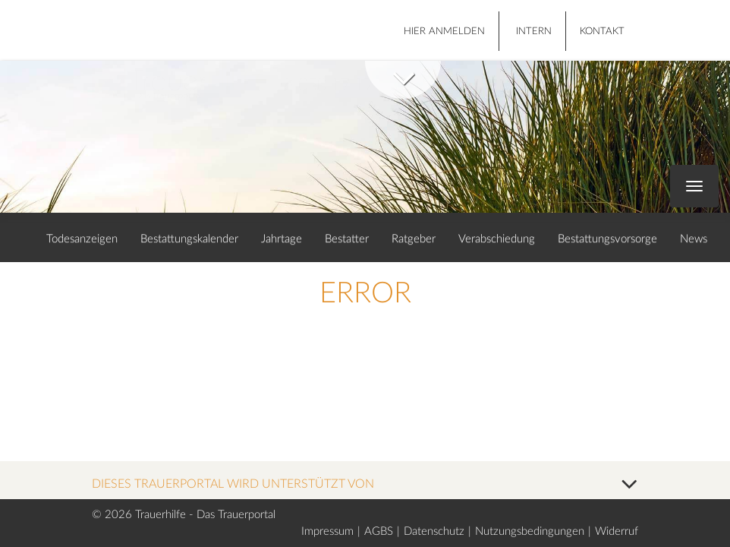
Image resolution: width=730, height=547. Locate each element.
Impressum (327, 531)
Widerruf (616, 531)
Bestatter (347, 239)
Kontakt (602, 31)
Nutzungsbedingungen (529, 531)
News (693, 239)
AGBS (378, 531)
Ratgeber (414, 239)
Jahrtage (281, 239)
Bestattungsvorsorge (607, 239)
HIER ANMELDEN (444, 31)
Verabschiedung (496, 239)
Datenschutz (434, 531)
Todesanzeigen (82, 239)
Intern (534, 31)
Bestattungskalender (189, 239)
